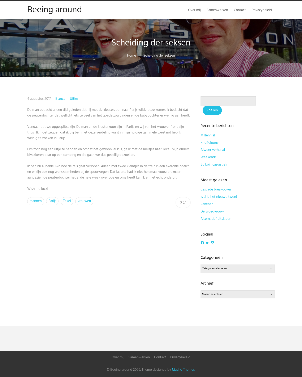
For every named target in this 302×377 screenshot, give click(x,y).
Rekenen (206, 204)
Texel (67, 201)
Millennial (207, 135)
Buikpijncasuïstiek (213, 164)
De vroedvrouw (212, 211)
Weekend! (208, 157)
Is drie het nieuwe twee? (219, 197)
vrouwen (84, 201)
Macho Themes (183, 370)
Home (131, 55)
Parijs (52, 201)
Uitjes (74, 99)
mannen (36, 201)
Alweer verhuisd (212, 150)
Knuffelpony (209, 143)
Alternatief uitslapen (215, 219)
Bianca (60, 99)
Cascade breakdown (215, 189)
